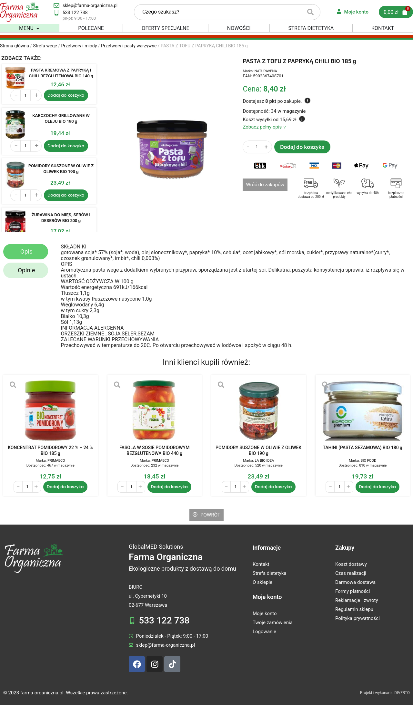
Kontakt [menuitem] (382, 28)
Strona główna (14, 45)
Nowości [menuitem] (239, 28)
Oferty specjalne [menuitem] (165, 28)
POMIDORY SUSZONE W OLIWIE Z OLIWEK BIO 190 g (258, 450)
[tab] (25, 251)
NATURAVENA (266, 71)
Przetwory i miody (79, 45)
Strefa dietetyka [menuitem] (311, 28)
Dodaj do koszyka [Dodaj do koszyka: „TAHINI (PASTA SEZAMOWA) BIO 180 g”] (377, 487)
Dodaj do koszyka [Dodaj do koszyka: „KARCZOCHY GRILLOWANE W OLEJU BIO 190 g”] (66, 146)
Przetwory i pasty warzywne (128, 45)
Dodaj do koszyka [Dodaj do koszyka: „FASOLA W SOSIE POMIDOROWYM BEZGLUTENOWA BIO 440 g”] (169, 487)
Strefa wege (45, 45)
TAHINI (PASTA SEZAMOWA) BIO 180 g (362, 447)
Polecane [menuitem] (91, 28)
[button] (37, 28)
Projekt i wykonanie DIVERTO (385, 693)
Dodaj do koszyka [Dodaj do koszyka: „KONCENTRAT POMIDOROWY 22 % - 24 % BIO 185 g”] (65, 487)
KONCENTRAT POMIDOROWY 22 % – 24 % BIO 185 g (50, 450)
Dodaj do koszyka (302, 147)
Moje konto (267, 597)
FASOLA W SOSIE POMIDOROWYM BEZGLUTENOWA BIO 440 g (154, 450)
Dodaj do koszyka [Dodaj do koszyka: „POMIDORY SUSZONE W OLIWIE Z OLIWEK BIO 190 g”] (66, 195)
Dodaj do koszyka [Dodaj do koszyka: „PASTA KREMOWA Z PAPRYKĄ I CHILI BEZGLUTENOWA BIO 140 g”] (66, 95)
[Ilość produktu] (25, 95)
